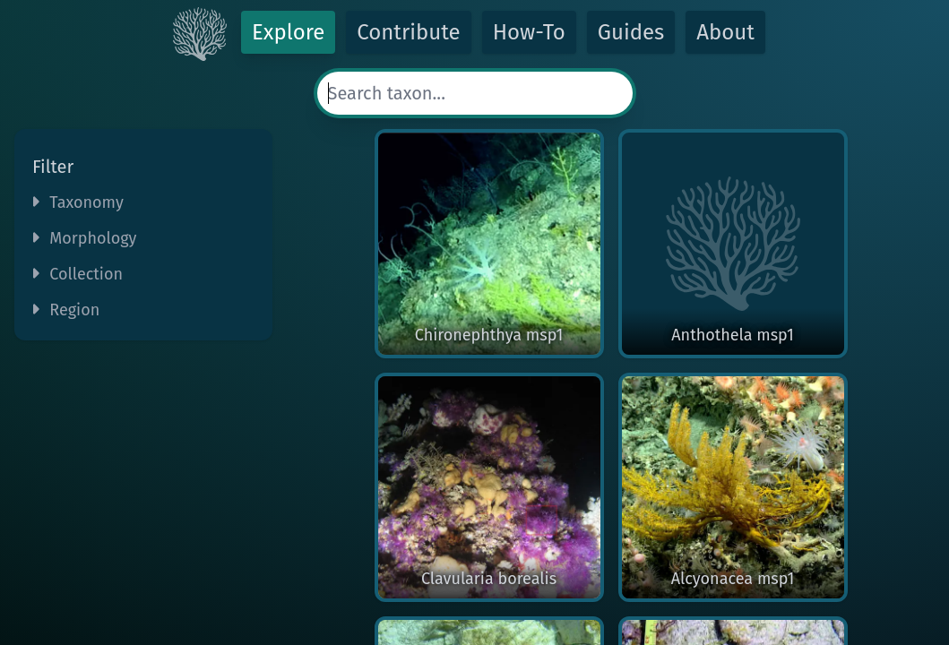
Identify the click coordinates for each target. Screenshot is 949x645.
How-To (529, 32)
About (725, 32)
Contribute (408, 32)
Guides (631, 32)
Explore (288, 32)
